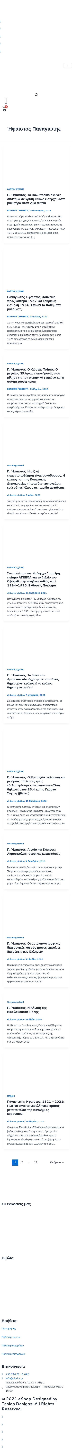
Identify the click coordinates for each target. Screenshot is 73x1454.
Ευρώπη (6, 1299)
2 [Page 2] (22, 1162)
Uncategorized (15, 465)
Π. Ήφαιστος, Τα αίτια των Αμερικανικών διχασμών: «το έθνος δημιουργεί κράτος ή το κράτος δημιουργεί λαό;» (33, 681)
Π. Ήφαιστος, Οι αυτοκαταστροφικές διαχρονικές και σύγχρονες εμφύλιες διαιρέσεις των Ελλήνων (34, 947)
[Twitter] (36, 21)
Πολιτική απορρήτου (13, 1345)
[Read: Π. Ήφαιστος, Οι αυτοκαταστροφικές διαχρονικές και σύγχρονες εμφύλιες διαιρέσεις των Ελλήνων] (36, 912)
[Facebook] (36, 29)
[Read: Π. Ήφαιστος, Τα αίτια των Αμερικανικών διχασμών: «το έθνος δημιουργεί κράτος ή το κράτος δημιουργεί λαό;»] (36, 644)
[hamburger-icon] (67, 65)
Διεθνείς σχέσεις (15, 188)
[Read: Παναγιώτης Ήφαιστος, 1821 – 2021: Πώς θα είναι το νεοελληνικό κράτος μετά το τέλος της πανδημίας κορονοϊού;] (36, 1071)
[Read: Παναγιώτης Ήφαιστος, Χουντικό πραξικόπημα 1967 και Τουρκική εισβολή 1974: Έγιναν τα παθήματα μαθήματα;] (36, 266)
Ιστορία (11, 1095)
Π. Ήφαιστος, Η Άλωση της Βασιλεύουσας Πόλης (27, 1009)
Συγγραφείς (8, 1245)
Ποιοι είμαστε (9, 1220)
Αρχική (5, 1212)
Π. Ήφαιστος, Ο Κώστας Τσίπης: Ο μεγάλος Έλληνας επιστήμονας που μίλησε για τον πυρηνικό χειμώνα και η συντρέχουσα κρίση (35, 375)
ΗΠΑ (4, 1308)
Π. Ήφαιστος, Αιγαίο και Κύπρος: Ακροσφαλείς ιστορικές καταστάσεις (33, 851)
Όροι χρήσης (9, 1328)
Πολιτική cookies (11, 1337)
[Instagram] (36, 36)
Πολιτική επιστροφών (13, 1354)
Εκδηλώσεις (8, 1237)
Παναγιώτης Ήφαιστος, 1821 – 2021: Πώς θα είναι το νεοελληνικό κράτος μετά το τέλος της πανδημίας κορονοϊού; (35, 1107)
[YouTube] (36, 1447)
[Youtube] (36, 51)
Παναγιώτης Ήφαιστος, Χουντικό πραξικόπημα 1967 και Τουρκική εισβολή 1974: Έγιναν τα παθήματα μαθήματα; (34, 303)
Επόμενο (57, 1162)
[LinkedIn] (36, 44)
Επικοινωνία (8, 1229)
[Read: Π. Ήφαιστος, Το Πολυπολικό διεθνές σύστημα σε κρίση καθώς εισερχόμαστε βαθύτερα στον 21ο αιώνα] (36, 164)
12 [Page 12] (36, 1162)
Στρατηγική (8, 1274)
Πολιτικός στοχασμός (13, 1291)
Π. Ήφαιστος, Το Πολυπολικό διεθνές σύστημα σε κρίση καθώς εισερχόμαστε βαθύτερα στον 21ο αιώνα (36, 199)
